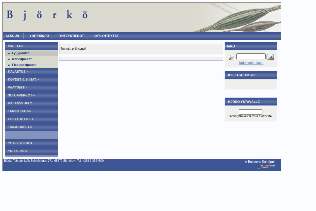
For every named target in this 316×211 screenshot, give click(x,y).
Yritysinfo (39, 36)
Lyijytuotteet (21, 119)
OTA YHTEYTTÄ (106, 36)
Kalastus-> (18, 71)
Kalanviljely (20, 103)
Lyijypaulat (20, 53)
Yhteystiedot (71, 36)
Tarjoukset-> (20, 127)
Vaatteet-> (17, 87)
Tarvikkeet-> (19, 111)
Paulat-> (15, 46)
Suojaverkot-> (21, 95)
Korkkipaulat (22, 59)
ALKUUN (12, 36)
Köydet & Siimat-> (23, 79)
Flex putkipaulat (24, 65)
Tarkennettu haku (251, 62)
